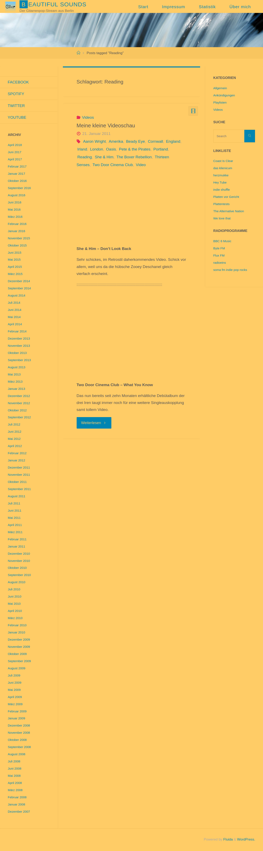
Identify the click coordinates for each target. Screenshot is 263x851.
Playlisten (220, 102)
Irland (82, 149)
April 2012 (15, 446)
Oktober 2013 (17, 353)
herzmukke (220, 175)
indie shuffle (221, 189)
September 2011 (19, 489)
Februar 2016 (17, 224)
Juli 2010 (14, 590)
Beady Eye (135, 141)
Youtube (17, 118)
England (173, 141)
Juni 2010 (14, 597)
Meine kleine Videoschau (106, 125)
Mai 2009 (14, 690)
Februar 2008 (17, 798)
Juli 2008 (14, 762)
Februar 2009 (17, 712)
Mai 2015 (14, 260)
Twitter (16, 106)
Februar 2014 (17, 332)
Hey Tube (220, 182)
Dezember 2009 (19, 640)
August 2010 (16, 582)
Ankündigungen (224, 95)
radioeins (219, 262)
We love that (222, 218)
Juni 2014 (14, 310)
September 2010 (19, 575)
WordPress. (246, 840)
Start (143, 6)
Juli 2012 (14, 425)
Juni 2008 (14, 769)
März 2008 (15, 790)
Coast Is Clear (223, 161)
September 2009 (19, 661)
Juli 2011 (14, 504)
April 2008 (15, 783)
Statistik (207, 6)
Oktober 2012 (17, 411)
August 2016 (16, 195)
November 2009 (19, 647)
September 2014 (19, 289)
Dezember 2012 (19, 396)
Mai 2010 (14, 604)
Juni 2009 (14, 683)
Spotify (16, 94)
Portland (160, 149)
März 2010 (15, 618)
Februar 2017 (17, 167)
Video (141, 165)
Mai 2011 (14, 518)
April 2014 (15, 324)
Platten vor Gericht (226, 196)
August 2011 (16, 497)
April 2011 (15, 525)
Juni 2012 (14, 432)
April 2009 (15, 697)
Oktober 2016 (17, 181)
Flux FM (219, 255)
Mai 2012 (14, 439)
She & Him (104, 157)
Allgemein (220, 88)
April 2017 (15, 160)
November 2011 (19, 475)
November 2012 (19, 403)
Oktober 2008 (17, 740)
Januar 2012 (16, 461)
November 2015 (19, 239)
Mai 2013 (14, 375)
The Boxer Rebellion (134, 157)
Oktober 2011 (17, 482)
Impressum (173, 6)
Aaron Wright (94, 141)
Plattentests (221, 204)
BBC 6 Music (222, 241)
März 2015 (15, 274)
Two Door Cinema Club (112, 165)
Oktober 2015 (17, 246)
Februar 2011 (17, 540)
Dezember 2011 (19, 468)
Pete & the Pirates (134, 149)
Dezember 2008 (19, 726)
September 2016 (19, 188)
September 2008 (19, 747)
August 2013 (16, 368)
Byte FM (219, 248)
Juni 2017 (14, 152)
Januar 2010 (16, 633)
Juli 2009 (14, 676)
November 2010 (19, 561)
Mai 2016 (14, 210)
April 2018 (15, 145)
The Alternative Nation (228, 211)
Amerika (116, 141)
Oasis (111, 149)
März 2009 (15, 704)
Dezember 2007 (19, 812)
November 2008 (19, 733)
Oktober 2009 (17, 654)
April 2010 (15, 611)
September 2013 (19, 360)
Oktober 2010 (17, 568)
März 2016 (15, 217)
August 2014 (16, 296)
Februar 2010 (17, 625)
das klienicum (222, 168)
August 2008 (16, 754)
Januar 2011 (16, 547)
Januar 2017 (16, 174)
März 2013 (15, 382)
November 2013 (19, 346)
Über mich (240, 6)
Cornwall (155, 141)
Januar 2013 (16, 389)
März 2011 (15, 532)
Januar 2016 (16, 231)
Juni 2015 (14, 253)
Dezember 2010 (19, 554)
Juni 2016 (14, 203)
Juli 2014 (14, 303)
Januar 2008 (16, 805)
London (96, 149)
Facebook (18, 82)
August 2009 (16, 669)
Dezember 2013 (19, 339)
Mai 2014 (14, 317)
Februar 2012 (17, 453)
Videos (88, 117)
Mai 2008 (14, 776)
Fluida (227, 840)
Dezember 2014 (19, 281)
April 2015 (15, 267)
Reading (84, 157)
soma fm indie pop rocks (230, 269)
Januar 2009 (16, 719)
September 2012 (19, 418)
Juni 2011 (14, 511)
